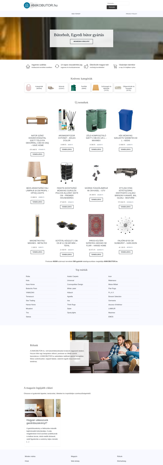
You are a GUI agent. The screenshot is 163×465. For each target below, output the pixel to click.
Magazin (74, 443)
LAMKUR (89, 300)
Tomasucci (119, 288)
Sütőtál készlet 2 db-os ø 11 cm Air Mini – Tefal (66, 243)
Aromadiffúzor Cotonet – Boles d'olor (66, 138)
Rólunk (119, 443)
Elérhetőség (121, 448)
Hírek (27, 448)
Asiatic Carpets (61, 276)
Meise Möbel (31, 284)
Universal (29, 280)
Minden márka (30, 443)
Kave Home (90, 280)
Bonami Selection (62, 292)
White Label (90, 284)
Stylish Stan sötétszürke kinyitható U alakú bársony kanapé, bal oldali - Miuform (126, 193)
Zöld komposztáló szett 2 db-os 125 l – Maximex (96, 138)
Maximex (59, 304)
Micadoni (29, 300)
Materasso (60, 280)
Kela (117, 276)
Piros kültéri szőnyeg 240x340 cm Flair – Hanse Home (96, 243)
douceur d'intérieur (122, 296)
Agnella (29, 292)
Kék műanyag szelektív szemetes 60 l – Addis (125, 138)
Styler (58, 300)
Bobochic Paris (61, 284)
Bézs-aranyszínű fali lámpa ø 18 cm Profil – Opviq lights (37, 190)
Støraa (88, 304)
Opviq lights (30, 304)
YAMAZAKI (30, 288)
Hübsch (59, 288)
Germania (30, 296)
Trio (116, 300)
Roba (28, 276)
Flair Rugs (119, 284)
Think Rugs (90, 296)
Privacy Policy (131, 14)
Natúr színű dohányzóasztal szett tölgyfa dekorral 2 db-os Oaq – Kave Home (37, 140)
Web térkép (76, 14)
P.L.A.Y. (88, 288)
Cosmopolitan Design (123, 280)
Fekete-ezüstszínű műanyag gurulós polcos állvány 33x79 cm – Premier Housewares (67, 193)
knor (87, 276)
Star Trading (90, 292)
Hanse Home (61, 296)
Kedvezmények (30, 453)
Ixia (116, 292)
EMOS (117, 304)
